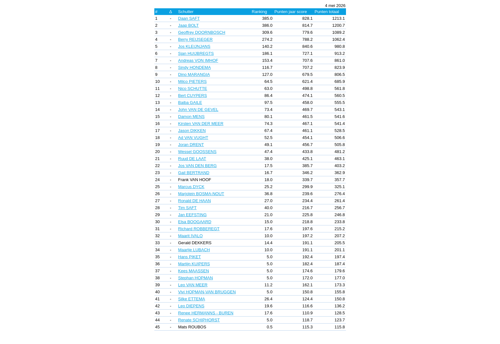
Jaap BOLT (188, 25)
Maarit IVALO (190, 235)
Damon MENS (191, 116)
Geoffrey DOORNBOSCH (201, 32)
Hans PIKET (189, 256)
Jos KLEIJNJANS (194, 46)
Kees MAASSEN (193, 270)
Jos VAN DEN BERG (197, 165)
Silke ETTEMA (191, 298)
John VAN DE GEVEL (198, 109)
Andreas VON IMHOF (198, 60)
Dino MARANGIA (194, 74)
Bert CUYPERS (192, 95)
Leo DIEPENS (191, 306)
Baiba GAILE (190, 102)
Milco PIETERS (192, 81)
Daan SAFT (189, 18)
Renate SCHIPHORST (199, 320)
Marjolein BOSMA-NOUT (201, 193)
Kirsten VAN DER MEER (201, 123)
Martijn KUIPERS (194, 263)
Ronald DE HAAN (194, 200)
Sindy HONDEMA (194, 67)
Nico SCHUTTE (192, 88)
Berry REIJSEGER (195, 39)
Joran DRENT (191, 144)
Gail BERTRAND (194, 172)
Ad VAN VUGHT (193, 137)
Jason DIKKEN (192, 130)
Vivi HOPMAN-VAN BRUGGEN (207, 291)
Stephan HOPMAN (195, 277)
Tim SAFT (187, 207)
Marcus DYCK (191, 186)
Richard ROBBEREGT (199, 228)
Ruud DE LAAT (192, 158)
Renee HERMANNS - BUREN (205, 313)
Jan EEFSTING (192, 214)
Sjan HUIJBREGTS (196, 53)
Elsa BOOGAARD (194, 221)
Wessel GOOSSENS (197, 151)
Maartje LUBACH (194, 249)
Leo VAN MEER (193, 284)
